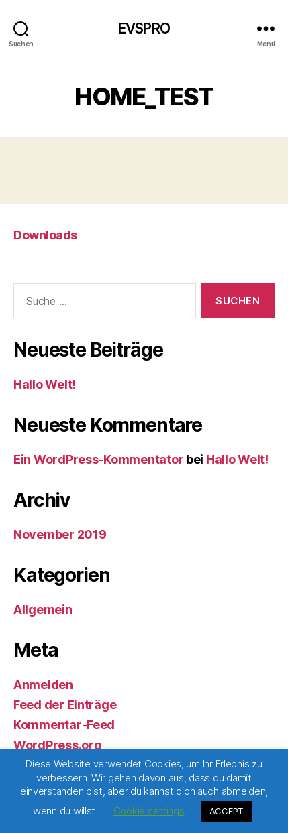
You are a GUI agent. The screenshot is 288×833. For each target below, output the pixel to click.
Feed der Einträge (64, 705)
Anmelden (43, 685)
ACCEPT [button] (226, 811)
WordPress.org (57, 745)
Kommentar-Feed (64, 725)
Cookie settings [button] (149, 810)
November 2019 (60, 534)
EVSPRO (144, 28)
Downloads (45, 235)
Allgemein (43, 609)
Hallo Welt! (44, 384)
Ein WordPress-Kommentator (98, 459)
